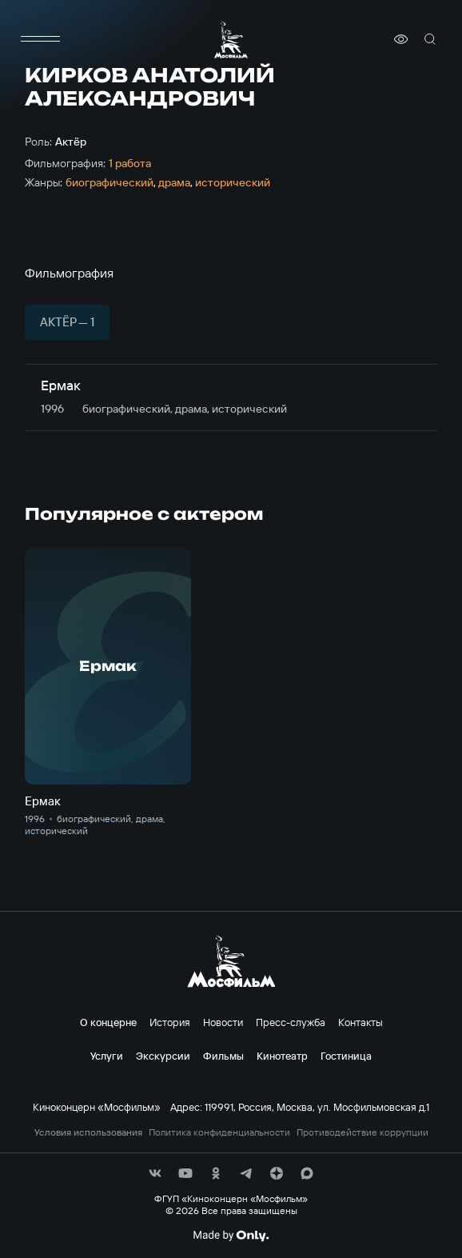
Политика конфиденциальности (219, 1132)
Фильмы (223, 1055)
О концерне (108, 1022)
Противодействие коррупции (362, 1132)
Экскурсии (163, 1055)
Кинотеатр (282, 1055)
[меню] (41, 39)
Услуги (106, 1055)
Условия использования (88, 1132)
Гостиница (346, 1055)
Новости (223, 1022)
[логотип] (231, 40)
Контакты (360, 1022)
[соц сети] (155, 1173)
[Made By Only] (231, 1235)
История (169, 1022)
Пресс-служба (290, 1022)
